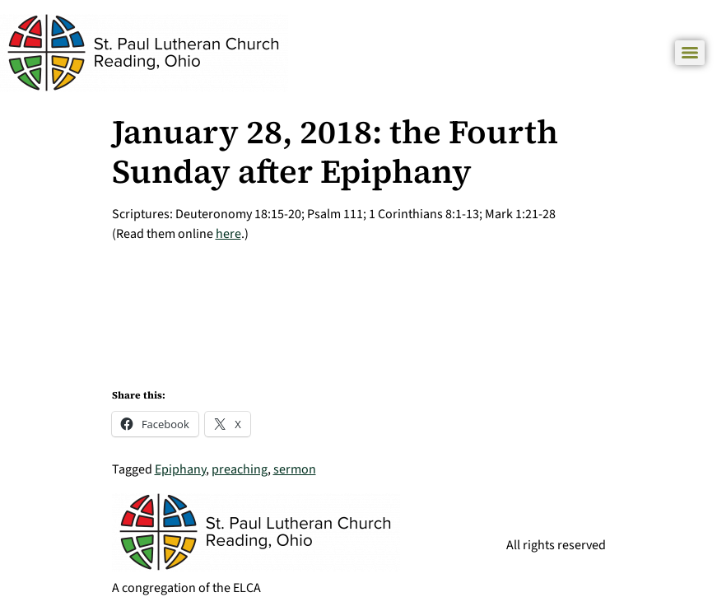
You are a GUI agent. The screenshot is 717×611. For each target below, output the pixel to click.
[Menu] (690, 52)
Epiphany (180, 469)
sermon (294, 469)
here (228, 234)
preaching (240, 469)
